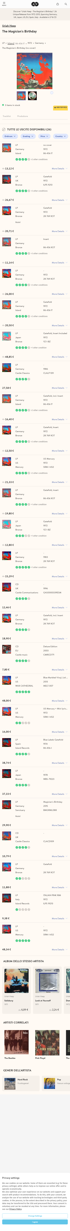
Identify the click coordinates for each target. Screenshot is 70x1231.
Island (11, 43)
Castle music (21, 654)
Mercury (19, 466)
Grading (26, 136)
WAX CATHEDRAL (24, 685)
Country (59, 136)
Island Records (22, 747)
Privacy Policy (15, 1209)
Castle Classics (22, 372)
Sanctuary (20, 810)
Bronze (18, 184)
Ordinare (8, 136)
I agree (35, 1222)
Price (43, 136)
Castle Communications (26, 592)
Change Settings (35, 1215)
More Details (58, 168)
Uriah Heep (9, 26)
